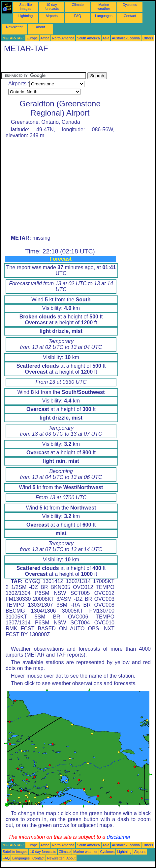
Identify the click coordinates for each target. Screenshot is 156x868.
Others (147, 38)
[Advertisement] (54, 64)
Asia (106, 38)
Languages (103, 16)
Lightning (25, 16)
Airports (52, 16)
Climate (77, 5)
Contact (130, 16)
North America (63, 38)
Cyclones (130, 5)
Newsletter (14, 27)
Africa (45, 38)
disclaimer (119, 837)
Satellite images (25, 7)
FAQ (77, 16)
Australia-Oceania (126, 38)
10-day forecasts (52, 7)
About (40, 27)
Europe (32, 38)
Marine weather (104, 7)
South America (88, 38)
